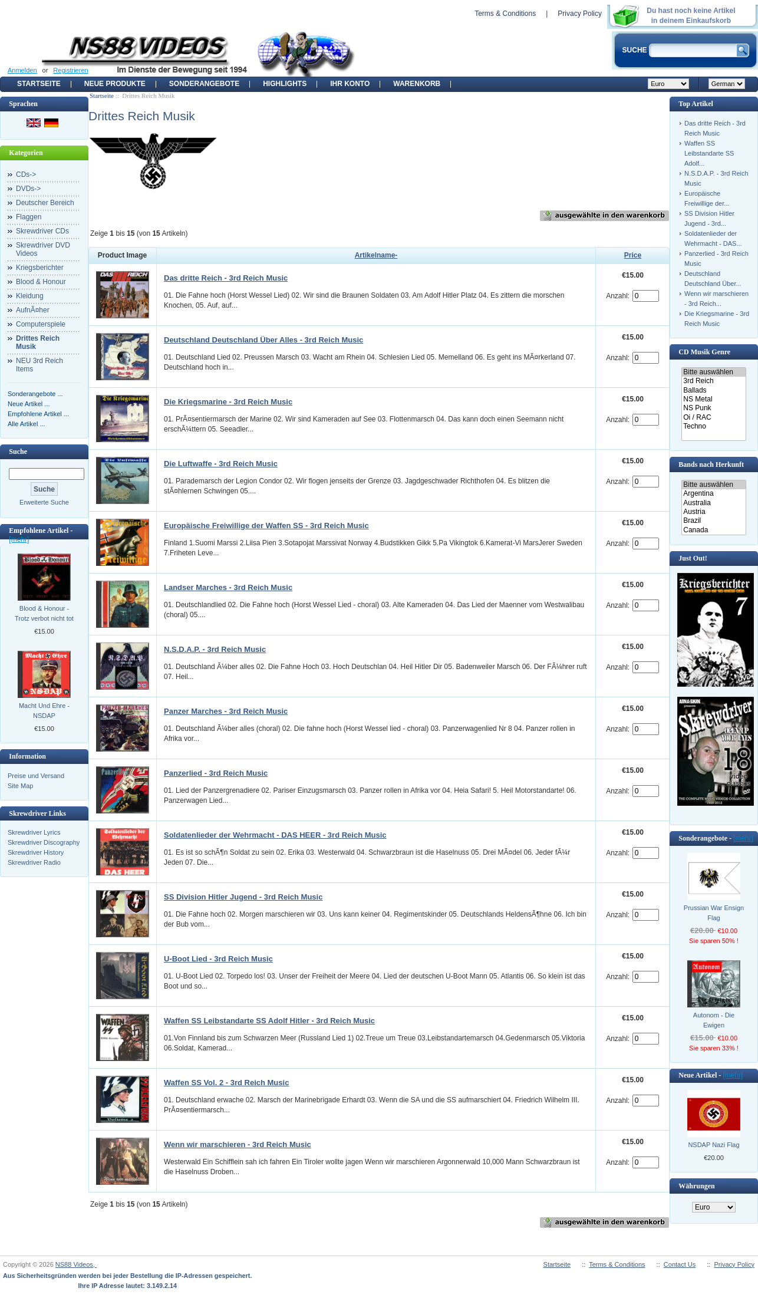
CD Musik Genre (704, 352)
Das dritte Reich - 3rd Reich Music (226, 278)
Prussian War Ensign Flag (714, 912)
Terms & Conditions (505, 13)
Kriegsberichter (40, 267)
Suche (18, 451)
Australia (713, 503)
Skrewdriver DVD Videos (43, 249)
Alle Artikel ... (26, 423)
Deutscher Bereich (45, 203)
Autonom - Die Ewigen (713, 1020)
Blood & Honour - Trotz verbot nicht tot (44, 613)
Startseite (39, 84)
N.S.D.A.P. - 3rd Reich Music (215, 649)
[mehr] (19, 539)
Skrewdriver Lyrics (34, 832)
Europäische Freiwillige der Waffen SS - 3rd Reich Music (266, 525)
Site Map (20, 785)
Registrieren (70, 70)
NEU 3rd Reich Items (39, 365)
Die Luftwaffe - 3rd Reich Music (221, 463)
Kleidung (30, 296)
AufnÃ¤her (33, 310)
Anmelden (22, 70)
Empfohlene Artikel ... (38, 413)
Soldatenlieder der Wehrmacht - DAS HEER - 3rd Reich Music (275, 835)
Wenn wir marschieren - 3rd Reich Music (237, 1144)
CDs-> (26, 174)
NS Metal (713, 399)
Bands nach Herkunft (711, 464)
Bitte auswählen (713, 372)
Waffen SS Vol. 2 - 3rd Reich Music (226, 1082)
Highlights (285, 84)
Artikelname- (376, 255)
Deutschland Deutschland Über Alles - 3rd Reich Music (263, 339)
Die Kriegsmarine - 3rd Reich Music (228, 401)
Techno (713, 426)
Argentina (713, 493)
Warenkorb (416, 84)
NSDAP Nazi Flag (713, 1144)
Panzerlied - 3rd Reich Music (216, 773)
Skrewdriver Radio (34, 862)
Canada (713, 530)
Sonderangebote (204, 84)
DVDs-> (28, 189)
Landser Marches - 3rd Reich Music (228, 587)
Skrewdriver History (36, 852)
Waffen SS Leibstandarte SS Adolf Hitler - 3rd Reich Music (269, 1020)
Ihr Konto (350, 84)
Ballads (713, 390)
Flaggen (28, 217)
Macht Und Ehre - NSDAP (44, 710)
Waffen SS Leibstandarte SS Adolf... (709, 153)
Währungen (696, 1186)
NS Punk (713, 408)
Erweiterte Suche (44, 502)
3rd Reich (713, 381)
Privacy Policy (580, 13)
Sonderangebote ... (35, 393)
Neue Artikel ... (29, 403)
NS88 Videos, (76, 1264)
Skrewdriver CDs (42, 231)
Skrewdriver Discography (44, 842)
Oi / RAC (713, 417)
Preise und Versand (36, 775)
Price (632, 255)
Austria (713, 512)
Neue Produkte (115, 84)
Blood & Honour (41, 282)
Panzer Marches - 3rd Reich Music (226, 711)
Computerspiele (40, 324)
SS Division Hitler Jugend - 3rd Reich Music (243, 896)
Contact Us (680, 1264)
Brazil (713, 520)
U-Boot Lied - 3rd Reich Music (218, 958)
